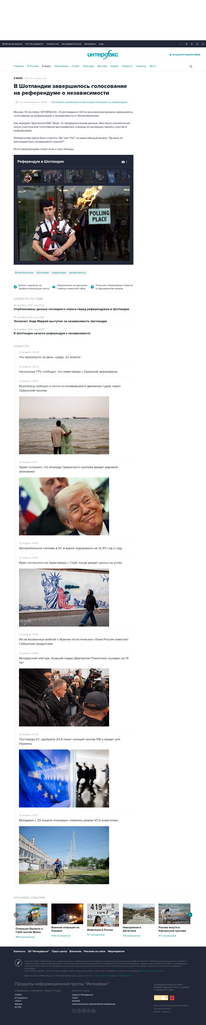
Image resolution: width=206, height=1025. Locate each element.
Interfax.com (53, 44)
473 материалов (167, 935)
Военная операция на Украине (65, 929)
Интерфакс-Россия (71, 44)
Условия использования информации (171, 1005)
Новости (127, 66)
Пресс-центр (59, 951)
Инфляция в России (100, 930)
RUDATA (76, 1001)
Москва (102, 66)
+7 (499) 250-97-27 (125, 976)
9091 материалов (60, 935)
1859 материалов (25, 937)
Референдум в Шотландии (40, 161)
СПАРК (18, 995)
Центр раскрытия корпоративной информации (93, 1004)
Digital (114, 66)
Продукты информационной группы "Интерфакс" (62, 983)
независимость (77, 272)
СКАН (75, 998)
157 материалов (95, 934)
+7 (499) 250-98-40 (102, 976)
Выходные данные (162, 1008)
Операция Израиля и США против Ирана (29, 930)
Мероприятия (116, 951)
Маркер (18, 1004)
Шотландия (43, 272)
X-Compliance (21, 998)
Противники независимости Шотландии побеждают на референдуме (89, 102)
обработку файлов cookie (151, 971)
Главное (19, 66)
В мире (46, 66)
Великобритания (24, 272)
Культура (88, 66)
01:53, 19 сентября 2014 (35, 78)
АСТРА (18, 1007)
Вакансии (75, 951)
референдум (59, 272)
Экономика (61, 66)
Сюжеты (141, 66)
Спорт (76, 66)
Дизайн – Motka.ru (162, 1011)
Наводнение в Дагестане (132, 929)
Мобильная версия (12, 44)
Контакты (19, 951)
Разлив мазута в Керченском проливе (172, 929)
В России (32, 66)
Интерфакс (103, 54)
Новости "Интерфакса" (82, 995)
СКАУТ (18, 1001)
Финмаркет (90, 44)
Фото (153, 66)
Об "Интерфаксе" (34, 44)
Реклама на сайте (94, 951)
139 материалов (131, 935)
